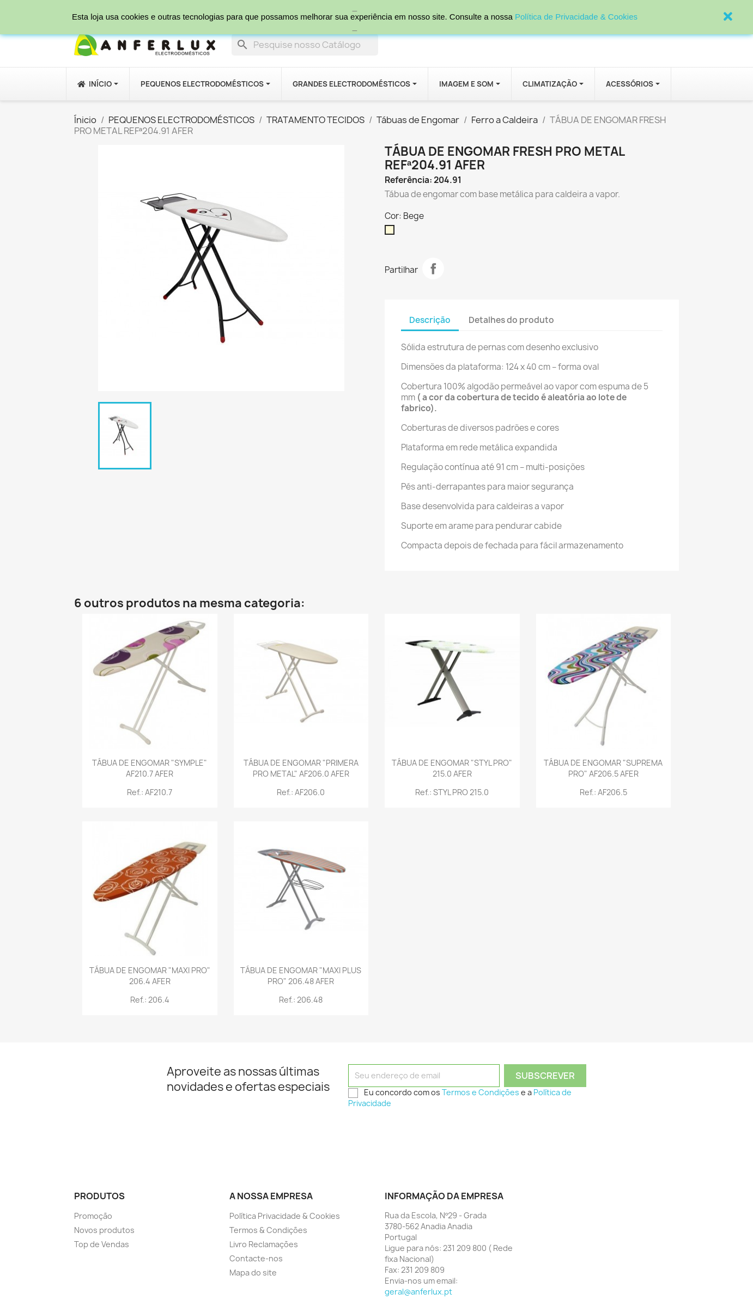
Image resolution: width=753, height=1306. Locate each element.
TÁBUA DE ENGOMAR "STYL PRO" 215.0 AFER (452, 768)
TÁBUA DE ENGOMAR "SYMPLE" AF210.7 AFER (149, 768)
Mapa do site (253, 1272)
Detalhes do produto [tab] (511, 320)
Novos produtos (104, 1230)
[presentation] (431, 1134)
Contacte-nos (256, 1258)
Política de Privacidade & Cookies (576, 16)
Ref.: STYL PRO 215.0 (452, 792)
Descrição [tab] (430, 320)
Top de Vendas (101, 1244)
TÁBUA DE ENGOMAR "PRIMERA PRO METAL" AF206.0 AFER (301, 768)
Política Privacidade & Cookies (284, 1216)
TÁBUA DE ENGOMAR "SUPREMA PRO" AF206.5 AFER (603, 768)
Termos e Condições (480, 1092)
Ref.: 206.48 (301, 999)
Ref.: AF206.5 (603, 792)
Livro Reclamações (263, 1244)
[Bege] (392, 232)
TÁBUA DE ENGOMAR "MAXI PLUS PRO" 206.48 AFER (300, 975)
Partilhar (433, 268)
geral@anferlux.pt (418, 1291)
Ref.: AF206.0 (301, 792)
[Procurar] (305, 45)
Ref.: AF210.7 (149, 792)
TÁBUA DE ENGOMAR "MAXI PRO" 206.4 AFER (149, 975)
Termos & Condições (268, 1230)
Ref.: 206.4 (149, 999)
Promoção (93, 1216)
